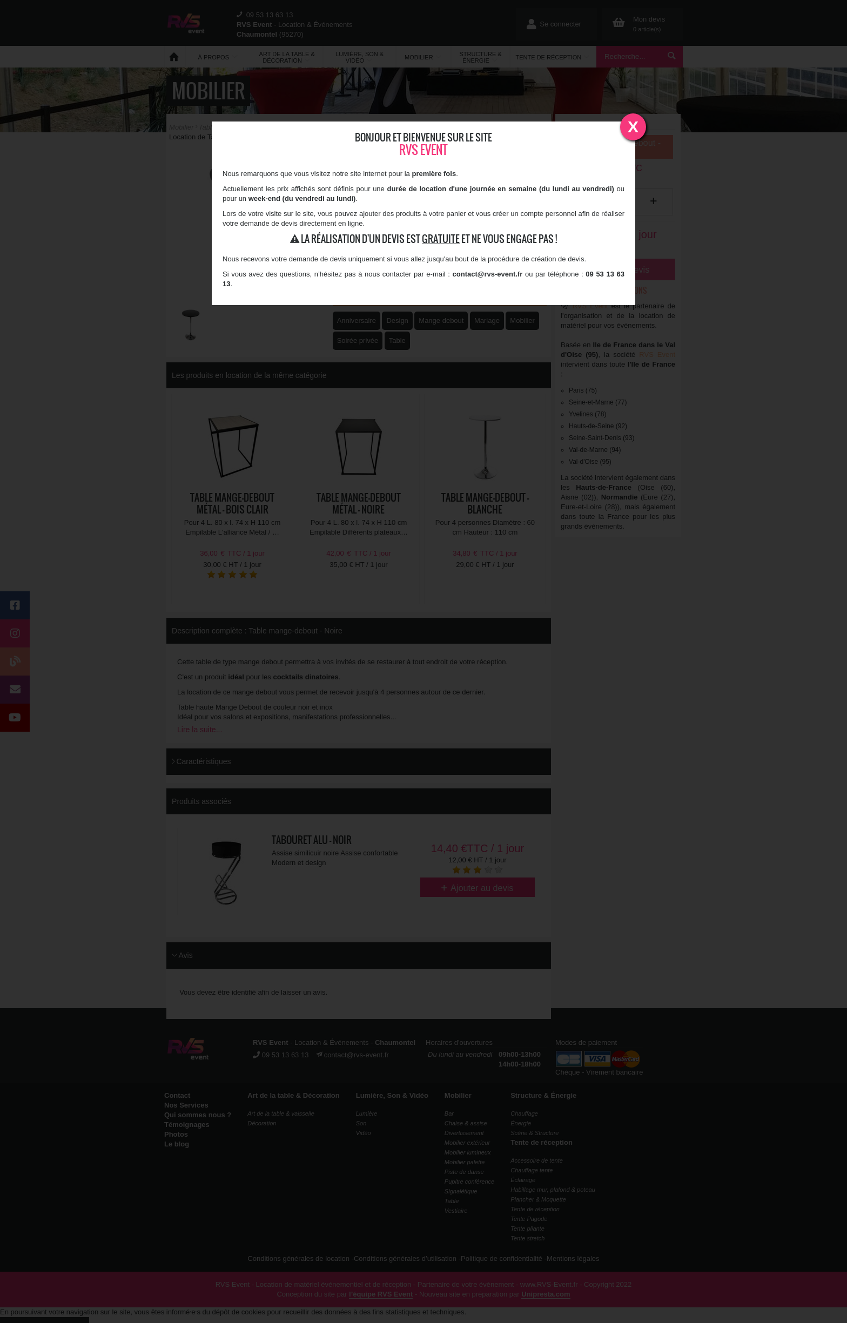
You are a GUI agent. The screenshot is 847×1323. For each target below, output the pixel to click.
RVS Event (423, 149)
